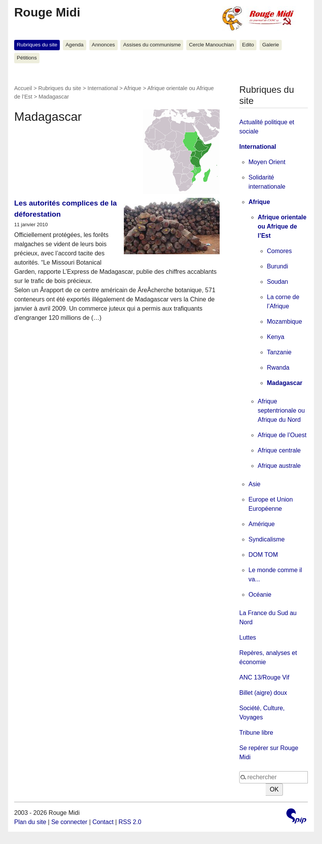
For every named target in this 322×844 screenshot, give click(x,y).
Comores (279, 251)
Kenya (275, 337)
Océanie (259, 594)
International (102, 88)
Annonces (103, 45)
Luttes (247, 637)
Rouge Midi (47, 12)
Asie (254, 484)
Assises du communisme (152, 45)
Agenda (75, 45)
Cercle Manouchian (211, 45)
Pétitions (27, 58)
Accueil (23, 88)
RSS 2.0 (129, 822)
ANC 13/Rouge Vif (264, 677)
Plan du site (30, 822)
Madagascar (284, 383)
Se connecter (69, 822)
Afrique (132, 88)
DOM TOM (263, 554)
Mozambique (284, 321)
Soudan (277, 281)
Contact (102, 822)
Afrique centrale (279, 450)
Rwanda (278, 367)
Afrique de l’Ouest (282, 435)
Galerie (270, 45)
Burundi (277, 266)
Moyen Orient (266, 162)
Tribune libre (256, 732)
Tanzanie (279, 352)
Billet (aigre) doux (263, 692)
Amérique (261, 524)
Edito (248, 45)
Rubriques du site (37, 45)
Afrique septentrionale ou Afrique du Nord (281, 410)
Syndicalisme (266, 539)
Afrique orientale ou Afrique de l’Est (282, 226)
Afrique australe (279, 465)
